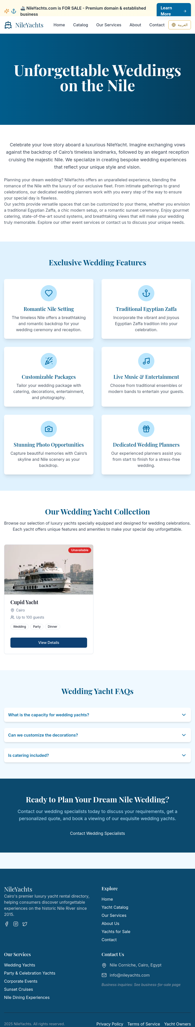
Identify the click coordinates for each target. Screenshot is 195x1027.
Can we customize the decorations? (97, 735)
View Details (48, 642)
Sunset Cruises (18, 989)
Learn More (174, 11)
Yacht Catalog (115, 907)
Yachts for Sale (116, 931)
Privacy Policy (109, 1023)
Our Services (108, 24)
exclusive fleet (98, 185)
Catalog (80, 24)
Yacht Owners (177, 1023)
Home (59, 24)
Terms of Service (143, 1023)
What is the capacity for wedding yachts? (97, 715)
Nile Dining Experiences (27, 997)
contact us (116, 222)
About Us (110, 923)
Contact (157, 24)
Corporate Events (20, 981)
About (135, 24)
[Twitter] (24, 923)
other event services (80, 222)
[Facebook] (6, 923)
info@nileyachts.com (130, 975)
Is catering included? (97, 755)
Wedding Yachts (19, 964)
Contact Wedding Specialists (97, 833)
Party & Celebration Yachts (29, 973)
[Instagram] (15, 923)
